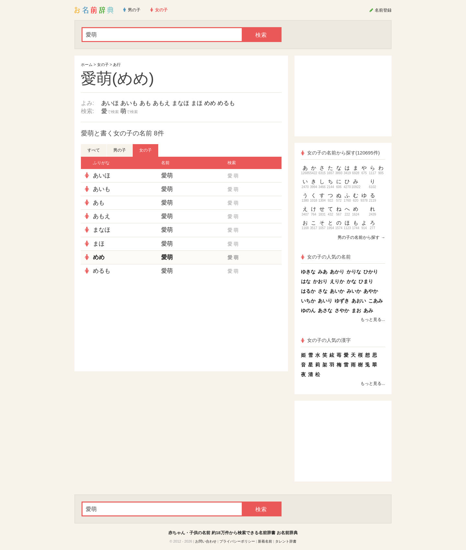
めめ (210, 103)
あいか (337, 291)
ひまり (366, 281)
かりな (354, 271)
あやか (370, 291)
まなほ (180, 103)
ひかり (370, 271)
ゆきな (308, 271)
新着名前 (265, 541)
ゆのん (308, 310)
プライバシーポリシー (237, 541)
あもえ (161, 103)
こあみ (375, 300)
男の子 (119, 150)
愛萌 (167, 175)
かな (351, 281)
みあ (322, 271)
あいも (129, 103)
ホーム (87, 64)
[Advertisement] (129, 324)
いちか (308, 300)
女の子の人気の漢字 (326, 340)
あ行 (117, 64)
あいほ (110, 103)
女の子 (103, 64)
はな (306, 281)
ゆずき (342, 300)
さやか (342, 310)
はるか (308, 291)
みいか (354, 291)
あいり (325, 300)
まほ (197, 103)
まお (356, 310)
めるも (226, 103)
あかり (337, 271)
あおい (358, 300)
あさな (325, 310)
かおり (320, 281)
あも (145, 103)
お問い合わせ (205, 541)
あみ (368, 310)
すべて (93, 150)
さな (322, 291)
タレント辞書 (285, 541)
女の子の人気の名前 (326, 256)
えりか (337, 281)
